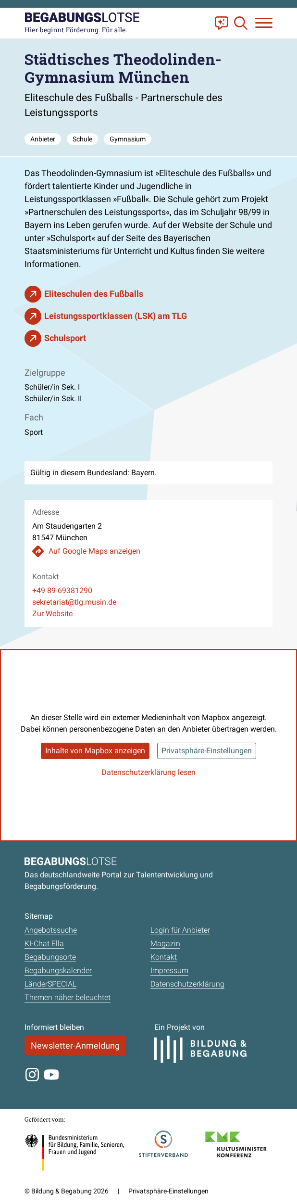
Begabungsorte (50, 957)
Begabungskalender (58, 970)
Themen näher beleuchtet (68, 997)
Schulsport (65, 338)
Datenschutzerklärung (187, 984)
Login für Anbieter (180, 930)
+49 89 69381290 (62, 590)
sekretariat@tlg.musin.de (74, 602)
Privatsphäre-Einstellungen (206, 750)
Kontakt (163, 957)
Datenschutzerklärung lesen (148, 772)
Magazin (165, 943)
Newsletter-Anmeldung (75, 1045)
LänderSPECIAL (50, 984)
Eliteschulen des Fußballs (93, 294)
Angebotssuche (51, 930)
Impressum (169, 970)
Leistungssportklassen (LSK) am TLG (115, 316)
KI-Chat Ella (44, 943)
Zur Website (52, 613)
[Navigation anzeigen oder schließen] (263, 23)
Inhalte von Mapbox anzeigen (95, 750)
